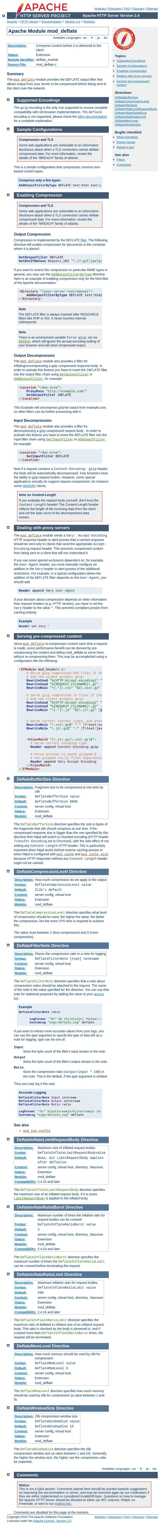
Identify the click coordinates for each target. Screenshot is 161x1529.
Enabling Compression (132, 71)
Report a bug (125, 147)
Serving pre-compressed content (49, 636)
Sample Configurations (132, 66)
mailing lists (63, 1503)
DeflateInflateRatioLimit (130, 116)
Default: (21, 801)
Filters (121, 159)
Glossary (138, 8)
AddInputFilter (91, 439)
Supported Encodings (131, 60)
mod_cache (65, 854)
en (85, 37)
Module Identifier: (21, 60)
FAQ (127, 8)
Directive (61, 779)
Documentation (51, 21)
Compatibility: (25, 1182)
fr (92, 37)
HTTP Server (29, 21)
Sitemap (152, 8)
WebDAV (29, 486)
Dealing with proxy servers (134, 76)
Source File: (17, 64)
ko (105, 37)
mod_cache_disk (94, 854)
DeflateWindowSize (128, 124)
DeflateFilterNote (126, 105)
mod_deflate (24, 80)
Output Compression (32, 234)
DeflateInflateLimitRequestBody (136, 109)
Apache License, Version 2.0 (52, 1521)
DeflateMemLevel (126, 120)
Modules (100, 8)
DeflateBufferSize (126, 97)
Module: (21, 816)
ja (98, 37)
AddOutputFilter (28, 379)
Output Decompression (34, 355)
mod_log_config (36, 1131)
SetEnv (24, 341)
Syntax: (21, 796)
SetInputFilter (59, 439)
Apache (12, 21)
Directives (115, 8)
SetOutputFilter (74, 374)
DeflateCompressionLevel (132, 101)
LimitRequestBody (29, 1198)
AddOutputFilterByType (71, 274)
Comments (124, 164)
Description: (17, 45)
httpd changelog (127, 137)
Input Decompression (33, 420)
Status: (13, 55)
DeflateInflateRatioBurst (130, 113)
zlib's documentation (92, 116)
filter (84, 240)
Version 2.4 (72, 21)
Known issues (126, 142)
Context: (21, 806)
